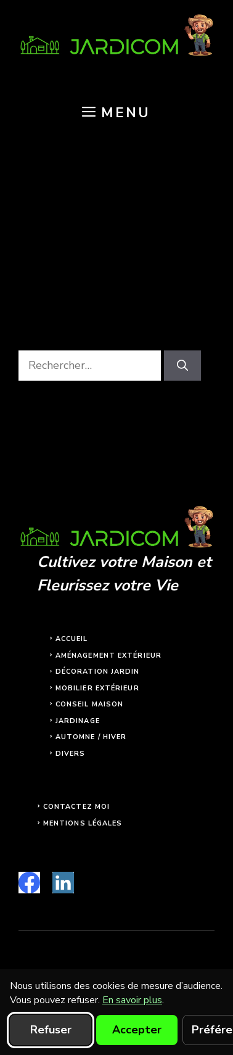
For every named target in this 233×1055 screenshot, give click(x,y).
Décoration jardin (97, 671)
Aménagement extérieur (108, 655)
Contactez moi (76, 806)
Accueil (71, 638)
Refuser (51, 1029)
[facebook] (29, 882)
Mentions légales (83, 823)
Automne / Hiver (91, 737)
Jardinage (77, 721)
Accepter (136, 1029)
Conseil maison (89, 704)
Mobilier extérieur (97, 688)
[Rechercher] (182, 365)
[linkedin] (63, 882)
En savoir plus (132, 1000)
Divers (70, 753)
